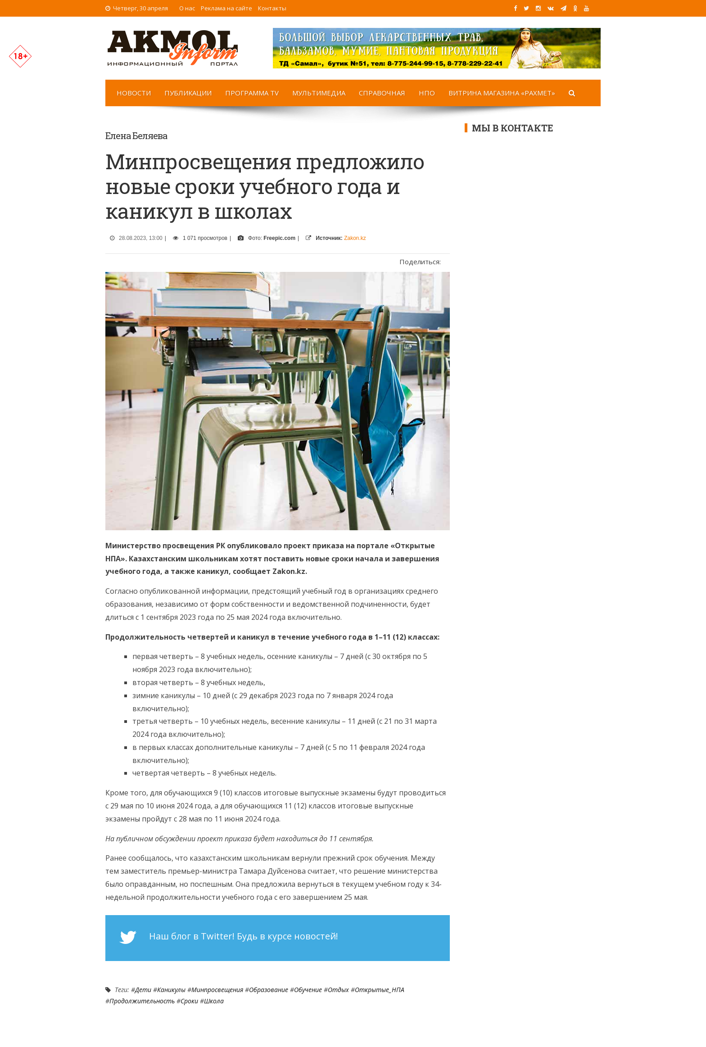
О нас (187, 8)
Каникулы (171, 989)
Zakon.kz (355, 238)
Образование (268, 989)
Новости (134, 92)
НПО (427, 92)
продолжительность (142, 1001)
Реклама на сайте (226, 8)
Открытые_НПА (379, 989)
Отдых (338, 989)
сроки (189, 1001)
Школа (214, 1001)
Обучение (308, 989)
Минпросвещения (217, 989)
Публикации (188, 92)
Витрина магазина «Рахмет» (501, 92)
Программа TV (252, 92)
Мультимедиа (318, 92)
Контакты (272, 8)
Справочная (382, 92)
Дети (143, 989)
